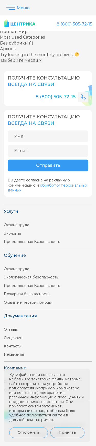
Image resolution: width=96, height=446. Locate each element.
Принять (67, 432)
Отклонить (28, 432)
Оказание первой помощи (28, 302)
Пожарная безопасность (26, 294)
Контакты (12, 346)
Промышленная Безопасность (32, 241)
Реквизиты (14, 354)
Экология (12, 233)
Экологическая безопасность (31, 277)
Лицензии (13, 338)
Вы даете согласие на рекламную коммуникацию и (47, 185)
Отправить (48, 165)
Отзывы (11, 329)
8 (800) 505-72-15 (74, 24)
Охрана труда (16, 225)
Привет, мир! (14, 31)
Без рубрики (14, 43)
